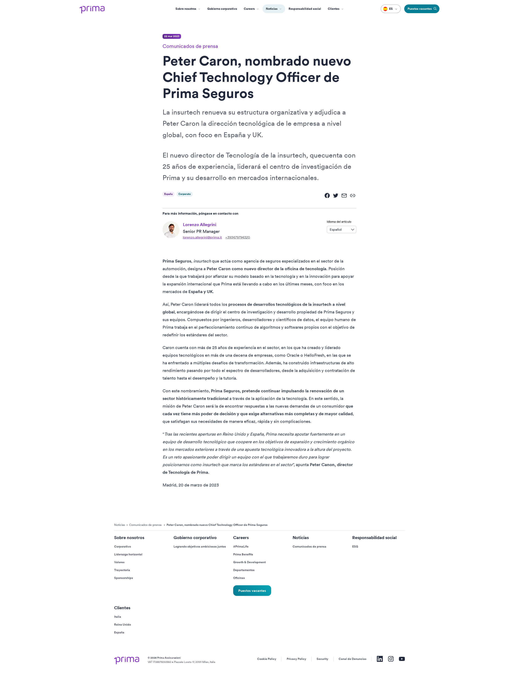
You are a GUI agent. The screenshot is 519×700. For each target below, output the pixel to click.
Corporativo (122, 546)
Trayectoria (122, 570)
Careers (249, 8)
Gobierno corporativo (222, 8)
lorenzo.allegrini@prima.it (202, 237)
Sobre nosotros (185, 8)
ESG (355, 546)
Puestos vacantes (252, 591)
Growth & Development (249, 562)
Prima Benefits (243, 554)
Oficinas (239, 578)
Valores (119, 562)
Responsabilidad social (305, 8)
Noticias (272, 8)
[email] (344, 196)
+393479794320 (237, 237)
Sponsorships (123, 578)
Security (322, 659)
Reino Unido (122, 624)
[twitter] (335, 196)
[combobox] (338, 229)
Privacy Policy (296, 659)
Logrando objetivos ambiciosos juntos (200, 546)
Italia (117, 616)
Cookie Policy (266, 659)
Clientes (333, 8)
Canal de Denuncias (352, 659)
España (119, 632)
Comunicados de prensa (309, 546)
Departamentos (244, 570)
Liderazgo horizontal (128, 554)
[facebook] (327, 196)
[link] (352, 195)
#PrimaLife (240, 546)
